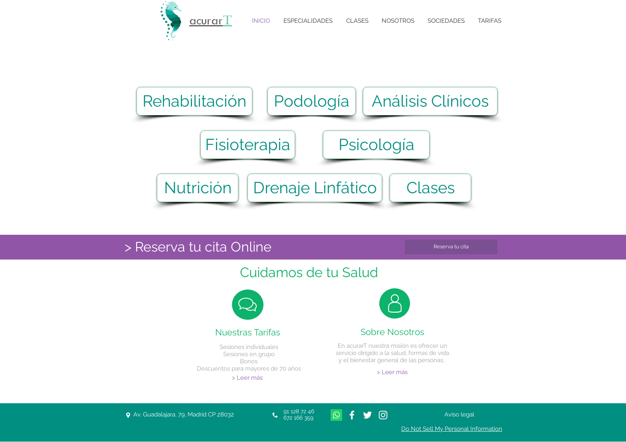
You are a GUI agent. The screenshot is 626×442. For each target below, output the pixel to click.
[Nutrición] (197, 188)
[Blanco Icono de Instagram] (383, 415)
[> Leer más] (247, 378)
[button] (308, 21)
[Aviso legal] (459, 414)
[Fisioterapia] (247, 145)
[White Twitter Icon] (367, 415)
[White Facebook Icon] (352, 415)
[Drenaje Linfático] (315, 188)
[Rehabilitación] (194, 101)
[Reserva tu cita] (451, 247)
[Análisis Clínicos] (430, 101)
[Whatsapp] (336, 415)
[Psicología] (376, 145)
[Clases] (430, 188)
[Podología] (311, 101)
